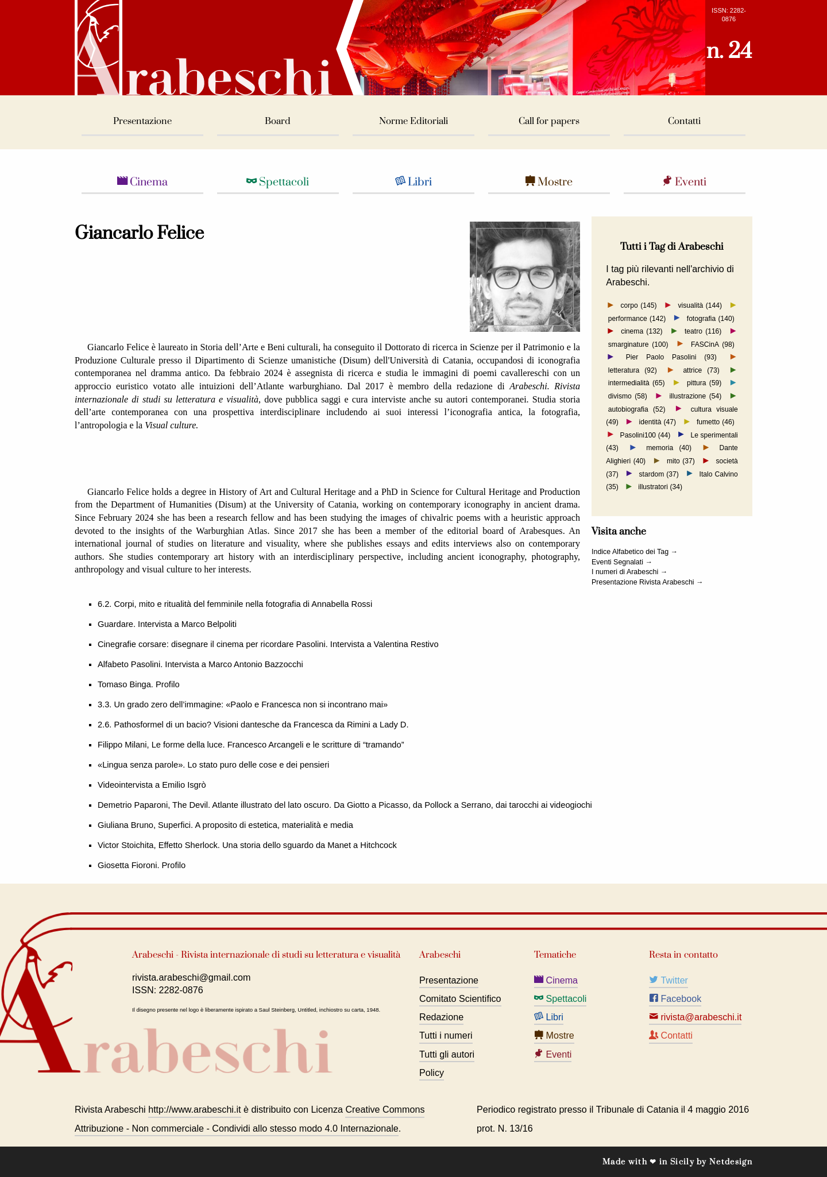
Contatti (684, 121)
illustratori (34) (660, 487)
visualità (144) (700, 305)
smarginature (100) (638, 344)
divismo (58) (627, 396)
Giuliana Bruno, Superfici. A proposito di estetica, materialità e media (225, 825)
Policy (431, 1072)
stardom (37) (659, 474)
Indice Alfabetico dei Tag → (635, 552)
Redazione (441, 1017)
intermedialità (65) (636, 383)
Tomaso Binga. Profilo (139, 684)
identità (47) (658, 422)
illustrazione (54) (695, 396)
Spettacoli (277, 182)
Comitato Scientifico (460, 998)
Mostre (549, 182)
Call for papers (549, 121)
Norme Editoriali (413, 121)
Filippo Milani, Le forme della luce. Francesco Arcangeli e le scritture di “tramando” (251, 744)
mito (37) (681, 461)
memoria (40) (668, 448)
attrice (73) (701, 370)
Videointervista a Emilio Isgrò (152, 784)
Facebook (675, 998)
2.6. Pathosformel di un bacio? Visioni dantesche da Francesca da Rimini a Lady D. (253, 724)
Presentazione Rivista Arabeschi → (648, 582)
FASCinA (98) (713, 344)
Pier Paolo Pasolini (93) (671, 357)
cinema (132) (641, 331)
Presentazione (142, 121)
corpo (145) (638, 305)
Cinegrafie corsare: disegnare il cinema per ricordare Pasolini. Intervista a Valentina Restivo (268, 644)
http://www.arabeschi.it (194, 1109)
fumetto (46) (716, 422)
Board (278, 121)
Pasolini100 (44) (645, 435)
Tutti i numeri (446, 1035)
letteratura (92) (632, 370)
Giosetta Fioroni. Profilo (142, 865)
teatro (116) (703, 331)
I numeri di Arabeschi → (629, 572)
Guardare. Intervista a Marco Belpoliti (167, 624)
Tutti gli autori (446, 1054)
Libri (413, 182)
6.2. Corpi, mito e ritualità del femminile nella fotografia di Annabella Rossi (235, 604)
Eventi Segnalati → (622, 562)
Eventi (684, 182)
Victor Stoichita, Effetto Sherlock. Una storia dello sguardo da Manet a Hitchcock (247, 845)
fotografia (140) (711, 318)
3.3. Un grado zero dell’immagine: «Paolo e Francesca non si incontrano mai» (243, 704)
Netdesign (730, 1162)
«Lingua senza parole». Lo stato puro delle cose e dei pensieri (213, 764)
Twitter (668, 980)
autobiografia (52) (637, 409)
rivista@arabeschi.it (695, 1017)
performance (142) (637, 318)
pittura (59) (704, 383)
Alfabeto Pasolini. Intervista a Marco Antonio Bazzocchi (200, 664)
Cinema (142, 182)
